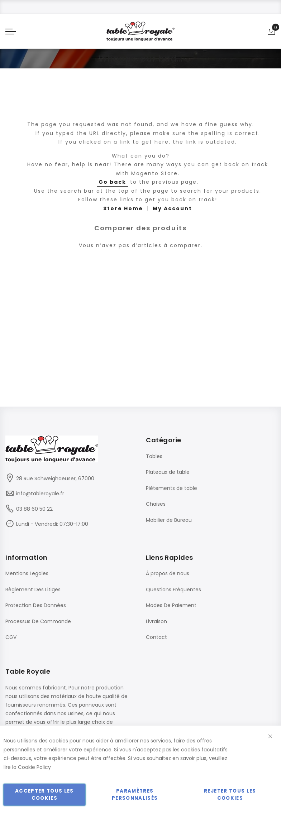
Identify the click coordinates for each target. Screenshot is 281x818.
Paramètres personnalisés (135, 795)
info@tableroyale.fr (40, 493)
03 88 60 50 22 (34, 509)
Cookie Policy (34, 767)
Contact (156, 637)
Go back (112, 182)
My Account (172, 208)
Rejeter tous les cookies (230, 795)
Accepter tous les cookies (44, 795)
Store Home (123, 208)
